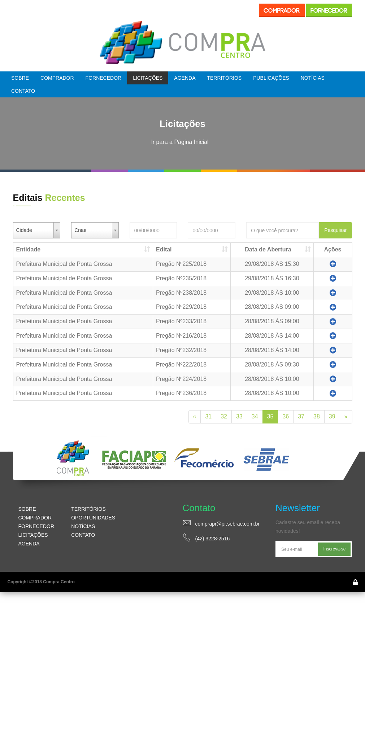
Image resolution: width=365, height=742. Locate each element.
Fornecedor (104, 78)
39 (332, 416)
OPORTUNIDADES (93, 518)
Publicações (271, 78)
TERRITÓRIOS (88, 509)
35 (270, 416)
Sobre (20, 78)
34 (255, 416)
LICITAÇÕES (33, 535)
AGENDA (29, 543)
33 (239, 416)
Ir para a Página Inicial (179, 142)
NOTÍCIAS (83, 526)
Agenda (184, 78)
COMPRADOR (35, 518)
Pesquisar (335, 230)
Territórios (224, 78)
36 (285, 416)
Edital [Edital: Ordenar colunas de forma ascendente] (164, 249)
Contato (23, 91)
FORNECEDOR (36, 526)
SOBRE (27, 509)
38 (316, 416)
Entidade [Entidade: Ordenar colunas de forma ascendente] (28, 249)
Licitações (147, 78)
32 (224, 416)
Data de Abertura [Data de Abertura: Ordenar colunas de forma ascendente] (268, 249)
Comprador (57, 78)
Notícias (313, 78)
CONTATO (83, 535)
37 (301, 416)
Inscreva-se (334, 549)
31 (208, 416)
